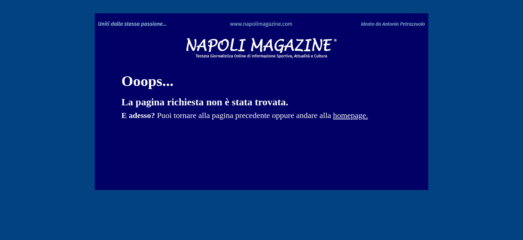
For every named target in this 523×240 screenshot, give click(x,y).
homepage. (350, 115)
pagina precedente (241, 115)
